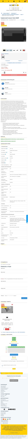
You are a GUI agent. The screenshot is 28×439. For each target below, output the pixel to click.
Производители (3, 399)
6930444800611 (22, 332)
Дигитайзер (13, 332)
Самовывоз (2, 390)
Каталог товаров (6, 13)
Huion (22, 14)
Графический (8, 332)
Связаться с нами (3, 395)
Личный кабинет (3, 412)
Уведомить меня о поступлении (14, 62)
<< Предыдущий (7, 60)
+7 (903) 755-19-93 (15, 7)
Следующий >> (20, 60)
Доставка (2, 392)
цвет (2, 54)
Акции (2, 401)
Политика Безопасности (4, 388)
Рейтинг (2, 295)
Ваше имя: (3, 268)
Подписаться (13, 380)
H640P (18, 332)
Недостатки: (3, 288)
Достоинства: (3, 281)
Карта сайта (2, 396)
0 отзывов (22, 19)
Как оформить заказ (4, 403)
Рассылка (2, 415)
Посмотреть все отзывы (14, 354)
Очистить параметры (4, 53)
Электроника (13, 13)
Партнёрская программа (4, 400)
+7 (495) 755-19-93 (15, 9)
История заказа (3, 413)
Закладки (2, 414)
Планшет (4, 332)
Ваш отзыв (3, 272)
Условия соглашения (4, 389)
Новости (2, 402)
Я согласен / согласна (14, 432)
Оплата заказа (3, 391)
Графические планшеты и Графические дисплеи (10, 14)
